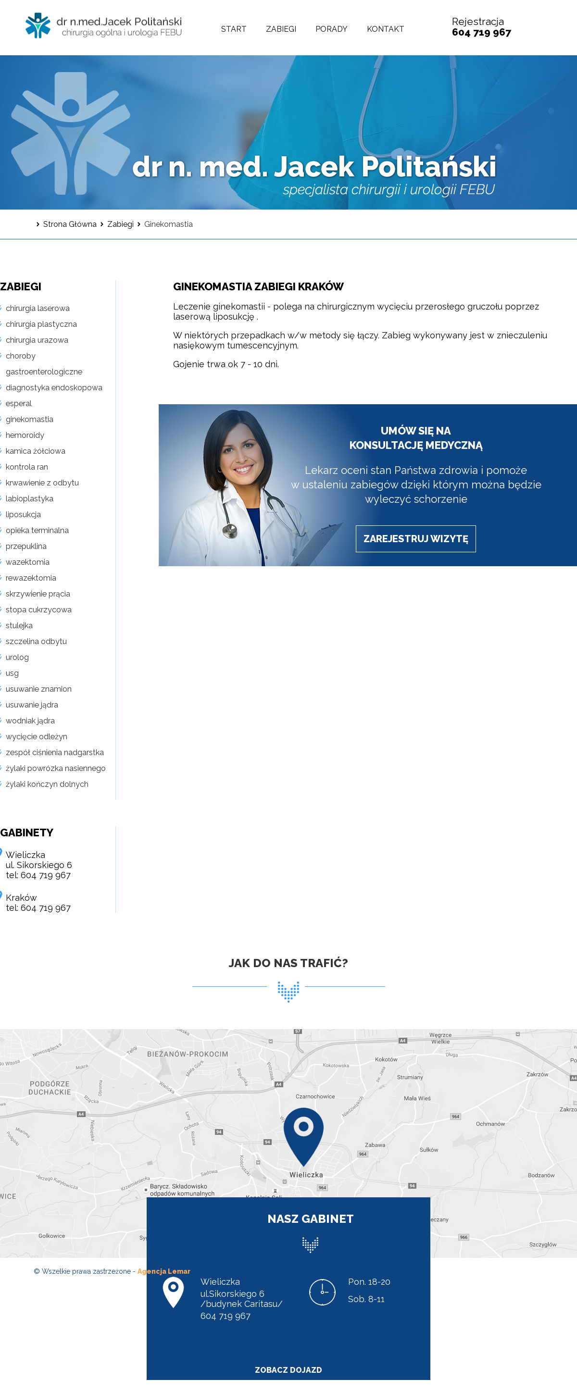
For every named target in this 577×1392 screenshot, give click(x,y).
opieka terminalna (37, 530)
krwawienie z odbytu (42, 482)
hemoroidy (25, 435)
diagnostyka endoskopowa (54, 387)
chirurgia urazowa (37, 340)
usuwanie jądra (32, 704)
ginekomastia (29, 419)
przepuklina (26, 546)
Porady (331, 29)
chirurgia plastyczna (41, 324)
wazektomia (28, 562)
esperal (19, 403)
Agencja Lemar (164, 1271)
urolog (17, 657)
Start (234, 29)
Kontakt (385, 29)
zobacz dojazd (288, 1370)
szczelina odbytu (36, 641)
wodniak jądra (30, 720)
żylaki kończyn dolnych (47, 784)
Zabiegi (281, 29)
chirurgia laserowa (38, 308)
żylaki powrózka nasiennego (56, 768)
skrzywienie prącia (38, 593)
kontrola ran (27, 467)
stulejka (19, 625)
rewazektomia (31, 578)
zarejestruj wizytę (416, 539)
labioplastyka (29, 498)
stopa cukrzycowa (39, 609)
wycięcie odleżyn (36, 736)
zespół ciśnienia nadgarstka (55, 752)
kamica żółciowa (35, 451)
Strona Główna (70, 224)
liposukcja (23, 514)
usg (12, 673)
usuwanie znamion (39, 689)
